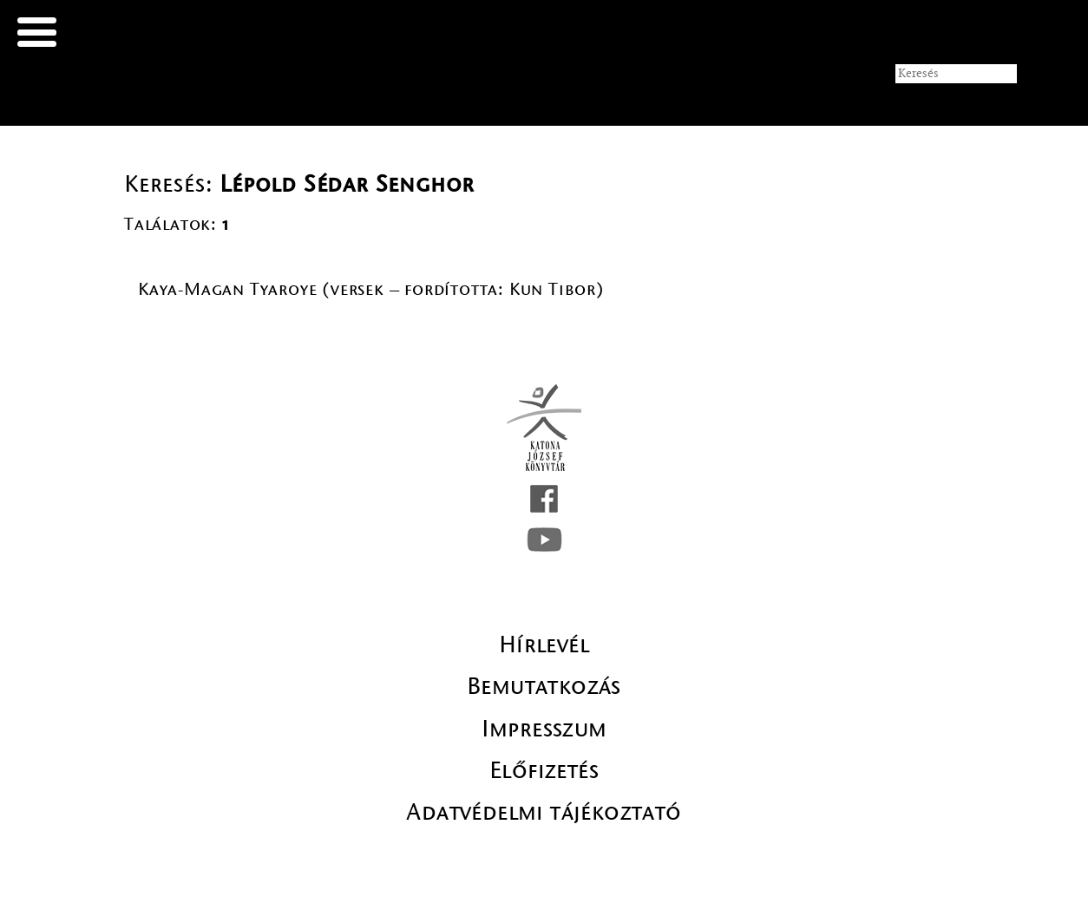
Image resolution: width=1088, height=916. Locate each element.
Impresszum (544, 728)
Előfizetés (544, 770)
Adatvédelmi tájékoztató (543, 812)
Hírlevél (544, 644)
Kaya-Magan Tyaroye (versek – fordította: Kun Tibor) (371, 289)
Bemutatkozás (544, 686)
